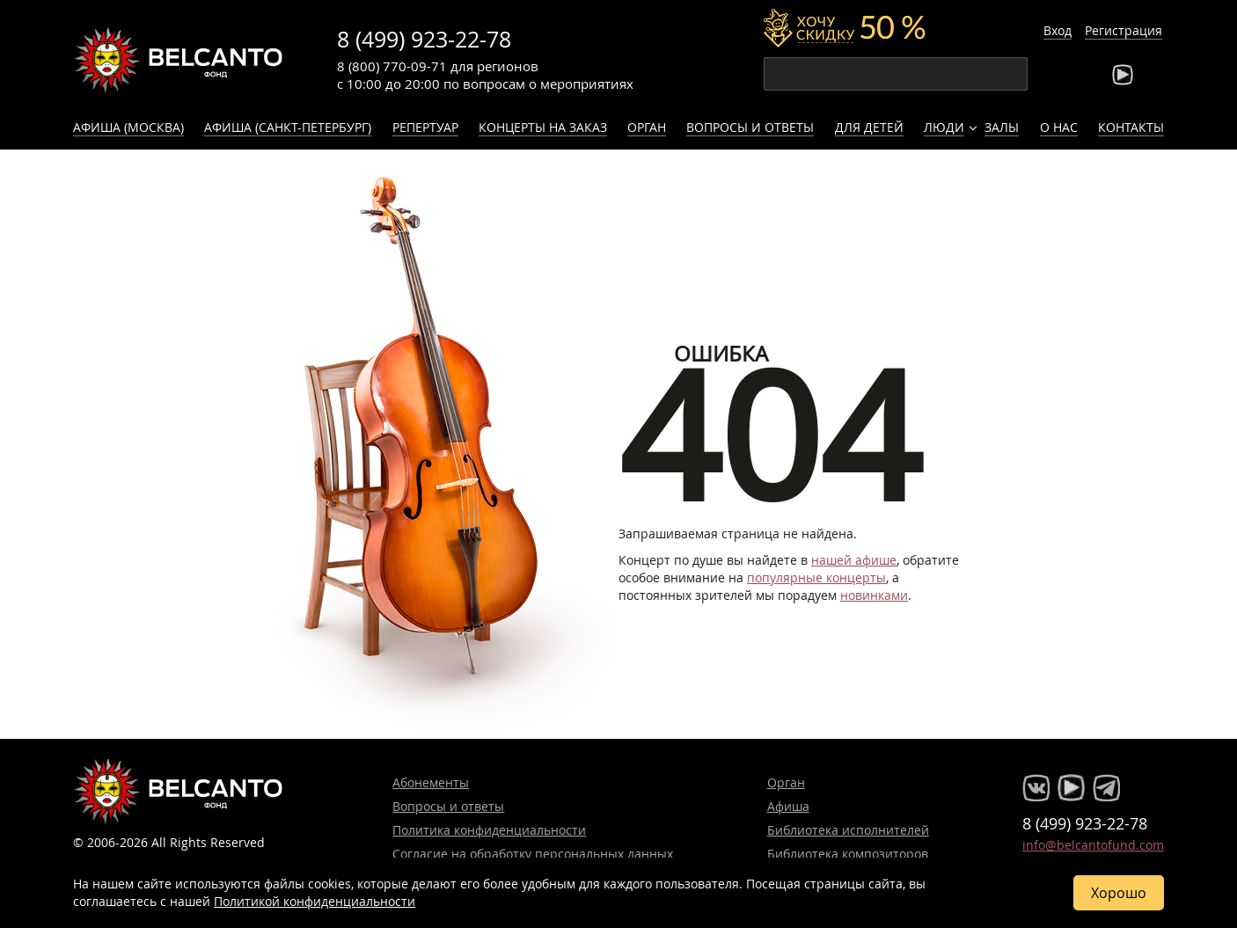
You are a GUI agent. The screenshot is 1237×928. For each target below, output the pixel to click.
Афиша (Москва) (128, 127)
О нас (1059, 127)
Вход (1057, 30)
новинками (874, 595)
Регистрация (1123, 30)
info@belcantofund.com (1093, 845)
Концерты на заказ (543, 127)
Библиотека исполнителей (848, 830)
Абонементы (430, 782)
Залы (1001, 127)
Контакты (1131, 127)
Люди (944, 127)
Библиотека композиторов (847, 853)
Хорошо (1118, 892)
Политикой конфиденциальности (314, 901)
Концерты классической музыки (178, 60)
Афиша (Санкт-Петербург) (287, 127)
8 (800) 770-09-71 (392, 66)
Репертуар (425, 127)
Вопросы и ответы (750, 127)
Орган (646, 127)
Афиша (788, 806)
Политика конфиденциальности (489, 830)
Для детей (869, 127)
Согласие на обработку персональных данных (532, 853)
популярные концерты (816, 577)
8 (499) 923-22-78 (424, 39)
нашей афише (854, 560)
